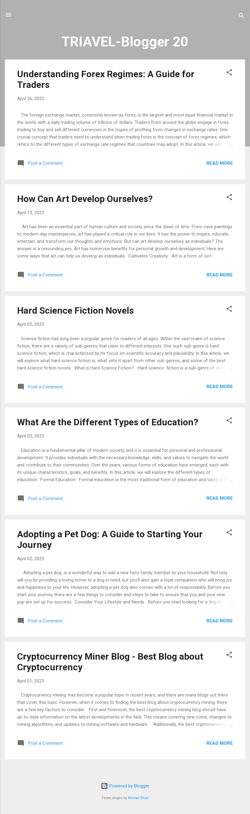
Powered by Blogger (125, 786)
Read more (219, 163)
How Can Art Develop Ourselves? (85, 198)
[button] (229, 73)
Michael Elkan (138, 798)
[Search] (241, 16)
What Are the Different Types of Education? (107, 422)
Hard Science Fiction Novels (75, 310)
